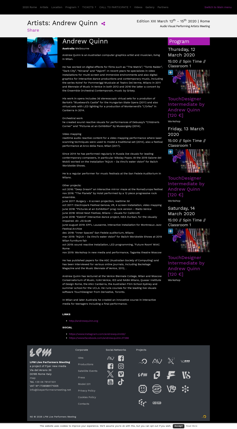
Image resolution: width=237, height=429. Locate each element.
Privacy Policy (86, 390)
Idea (80, 357)
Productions (85, 364)
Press (81, 377)
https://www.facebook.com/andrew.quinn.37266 (99, 338)
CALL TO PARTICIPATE (113, 7)
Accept (178, 426)
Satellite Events (87, 370)
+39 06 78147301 (45, 381)
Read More (191, 426)
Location (56, 7)
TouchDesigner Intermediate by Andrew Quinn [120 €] (186, 107)
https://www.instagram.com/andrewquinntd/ (97, 334)
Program (70, 7)
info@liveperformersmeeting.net (50, 389)
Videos (138, 7)
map (33, 377)
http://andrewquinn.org (83, 320)
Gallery (149, 7)
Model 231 (84, 384)
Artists (44, 7)
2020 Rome (30, 7)
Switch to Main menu (218, 7)
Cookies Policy (87, 397)
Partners (163, 7)
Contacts (83, 403)
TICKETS (87, 7)
